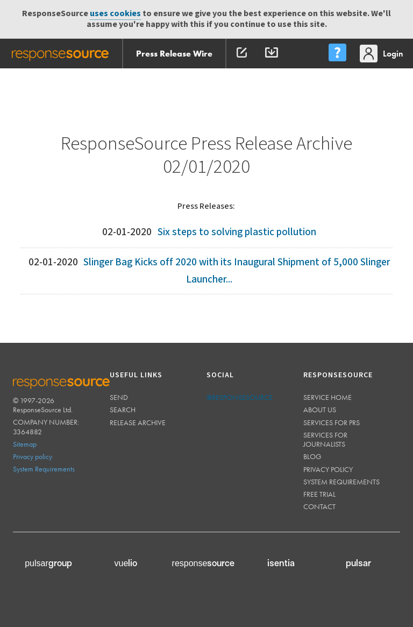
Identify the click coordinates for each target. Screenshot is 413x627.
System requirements (341, 482)
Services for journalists (325, 439)
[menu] (337, 53)
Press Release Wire (174, 53)
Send (119, 397)
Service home (327, 397)
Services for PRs (331, 422)
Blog (312, 456)
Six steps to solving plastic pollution (237, 232)
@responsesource (239, 397)
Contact (319, 506)
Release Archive (138, 422)
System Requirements (44, 469)
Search (123, 409)
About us (319, 409)
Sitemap (25, 444)
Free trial (319, 494)
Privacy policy (32, 456)
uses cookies (115, 13)
